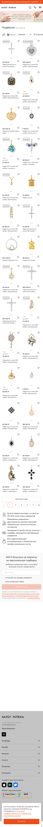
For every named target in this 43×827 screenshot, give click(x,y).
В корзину (18, 61)
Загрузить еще (21, 499)
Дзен (4, 734)
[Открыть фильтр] (11, 34)
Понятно (21, 821)
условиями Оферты (33, 598)
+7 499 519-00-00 (8, 725)
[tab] (30, 283)
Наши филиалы (8, 728)
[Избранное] (18, 40)
